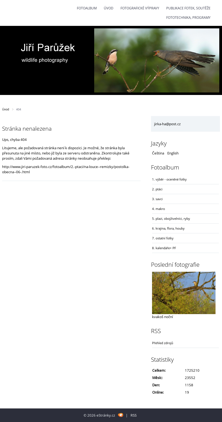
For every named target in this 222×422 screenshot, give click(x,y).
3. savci (157, 199)
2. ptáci (157, 189)
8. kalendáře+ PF (164, 248)
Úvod (108, 8)
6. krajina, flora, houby (168, 228)
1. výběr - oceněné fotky (169, 179)
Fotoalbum (87, 8)
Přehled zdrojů (162, 343)
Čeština (158, 153)
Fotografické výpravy (140, 8)
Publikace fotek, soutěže (188, 8)
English (173, 153)
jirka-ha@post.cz (167, 123)
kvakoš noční (162, 316)
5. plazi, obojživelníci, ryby (171, 218)
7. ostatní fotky (163, 238)
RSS (134, 415)
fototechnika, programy (188, 17)
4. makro (158, 209)
